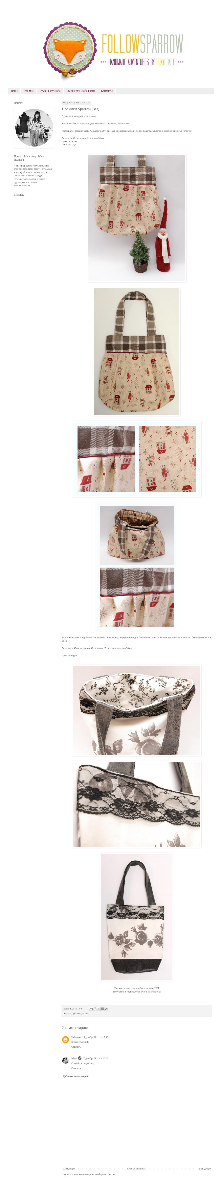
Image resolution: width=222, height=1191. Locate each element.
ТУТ (156, 988)
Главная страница (136, 1168)
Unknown (76, 1037)
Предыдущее (204, 1168)
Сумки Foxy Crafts (80, 1013)
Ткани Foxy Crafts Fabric (80, 90)
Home (14, 90)
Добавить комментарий (76, 1076)
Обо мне (28, 90)
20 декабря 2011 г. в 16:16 (95, 1058)
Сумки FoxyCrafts (50, 90)
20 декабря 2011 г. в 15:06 (95, 1037)
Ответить (76, 1046)
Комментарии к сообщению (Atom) (97, 1174)
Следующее (69, 1168)
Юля (74, 1058)
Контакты (107, 90)
